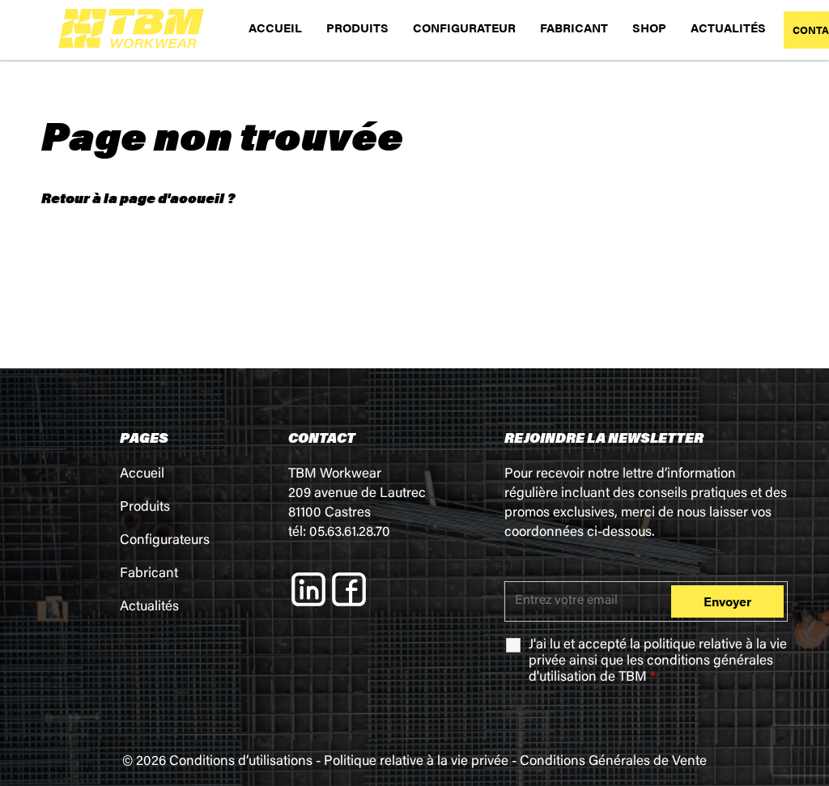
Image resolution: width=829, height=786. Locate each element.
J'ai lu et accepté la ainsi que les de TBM (658, 662)
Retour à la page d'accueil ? (138, 197)
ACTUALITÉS (728, 27)
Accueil (142, 475)
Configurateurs (165, 541)
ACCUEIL (275, 27)
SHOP (649, 27)
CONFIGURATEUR (464, 27)
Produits (145, 508)
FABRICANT (574, 27)
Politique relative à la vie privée (416, 762)
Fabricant (149, 574)
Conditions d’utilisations (240, 762)
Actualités (149, 607)
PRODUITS (357, 27)
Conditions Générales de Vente (613, 762)
